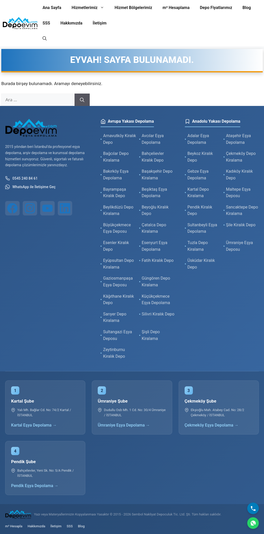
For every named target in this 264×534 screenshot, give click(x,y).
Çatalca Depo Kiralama (154, 228)
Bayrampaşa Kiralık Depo (114, 192)
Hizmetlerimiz (91, 7)
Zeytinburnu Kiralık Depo (114, 353)
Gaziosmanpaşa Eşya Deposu (118, 281)
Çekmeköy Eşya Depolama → (211, 425)
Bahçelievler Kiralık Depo (153, 157)
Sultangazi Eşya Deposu (117, 335)
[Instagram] (30, 208)
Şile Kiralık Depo (241, 224)
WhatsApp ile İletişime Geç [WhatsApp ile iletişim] (30, 187)
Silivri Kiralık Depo (158, 314)
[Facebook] (12, 208)
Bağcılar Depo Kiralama (116, 157)
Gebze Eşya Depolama (198, 174)
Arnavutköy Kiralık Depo (119, 139)
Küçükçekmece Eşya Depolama (156, 299)
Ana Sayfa (52, 7)
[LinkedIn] (65, 208)
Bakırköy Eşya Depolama (115, 174)
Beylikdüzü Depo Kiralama (118, 210)
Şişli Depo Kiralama (151, 335)
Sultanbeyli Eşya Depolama (202, 228)
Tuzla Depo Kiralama (197, 246)
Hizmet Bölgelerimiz (133, 7)
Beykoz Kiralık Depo (200, 157)
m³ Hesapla (13, 526)
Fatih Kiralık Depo (158, 260)
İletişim (100, 23)
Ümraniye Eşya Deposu (239, 246)
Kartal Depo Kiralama (198, 192)
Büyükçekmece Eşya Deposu (117, 228)
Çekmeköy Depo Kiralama (241, 157)
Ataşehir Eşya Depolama (238, 139)
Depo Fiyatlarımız (216, 7)
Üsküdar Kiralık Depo (201, 264)
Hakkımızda (71, 23)
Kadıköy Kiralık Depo (239, 174)
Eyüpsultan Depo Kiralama (118, 264)
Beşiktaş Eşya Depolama (154, 192)
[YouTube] (47, 208)
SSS (46, 23)
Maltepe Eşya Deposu (238, 192)
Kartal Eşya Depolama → (34, 425)
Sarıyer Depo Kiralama (114, 317)
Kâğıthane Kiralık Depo (118, 299)
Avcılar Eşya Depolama (153, 139)
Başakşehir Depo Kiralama (157, 174)
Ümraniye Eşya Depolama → (124, 425)
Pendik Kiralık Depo (199, 210)
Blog (247, 7)
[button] (44, 38)
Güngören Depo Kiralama (156, 281)
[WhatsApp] (253, 523)
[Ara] (82, 100)
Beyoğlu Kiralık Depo (155, 210)
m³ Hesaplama (175, 7)
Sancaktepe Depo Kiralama (242, 210)
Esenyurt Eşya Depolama (155, 246)
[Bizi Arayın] (253, 508)
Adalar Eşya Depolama (198, 139)
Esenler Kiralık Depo (116, 246)
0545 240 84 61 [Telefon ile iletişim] (21, 178)
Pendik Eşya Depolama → (34, 485)
